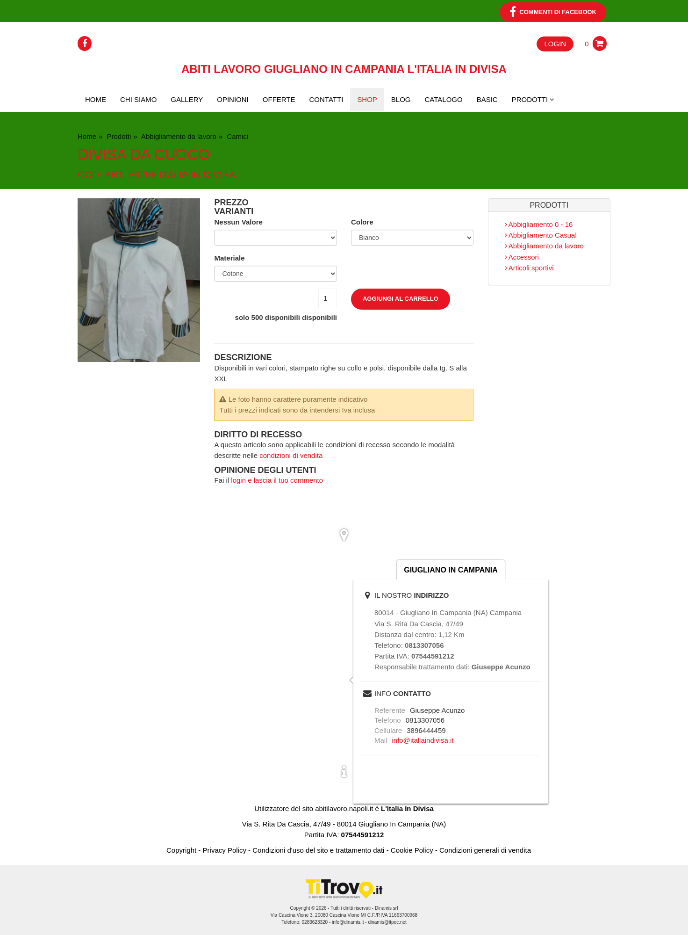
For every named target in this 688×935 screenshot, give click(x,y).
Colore (362, 222)
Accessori (522, 257)
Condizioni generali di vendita (485, 850)
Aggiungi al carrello (400, 298)
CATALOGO (444, 99)
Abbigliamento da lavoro (178, 136)
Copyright (181, 850)
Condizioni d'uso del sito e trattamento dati (318, 850)
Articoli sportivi (529, 268)
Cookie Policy (412, 850)
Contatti (326, 99)
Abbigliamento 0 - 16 (539, 224)
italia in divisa (197, 174)
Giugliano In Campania (451, 570)
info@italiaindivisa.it (423, 740)
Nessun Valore (238, 222)
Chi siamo (138, 99)
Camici (236, 136)
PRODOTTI (533, 99)
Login (555, 44)
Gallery (187, 99)
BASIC (487, 99)
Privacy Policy (224, 850)
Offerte (279, 99)
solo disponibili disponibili (286, 317)
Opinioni (233, 99)
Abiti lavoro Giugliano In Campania (344, 69)
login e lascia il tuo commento (277, 480)
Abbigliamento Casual (541, 235)
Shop (367, 99)
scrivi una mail (519, 693)
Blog (401, 99)
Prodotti (118, 136)
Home (95, 99)
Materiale (229, 258)
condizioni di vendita (290, 455)
